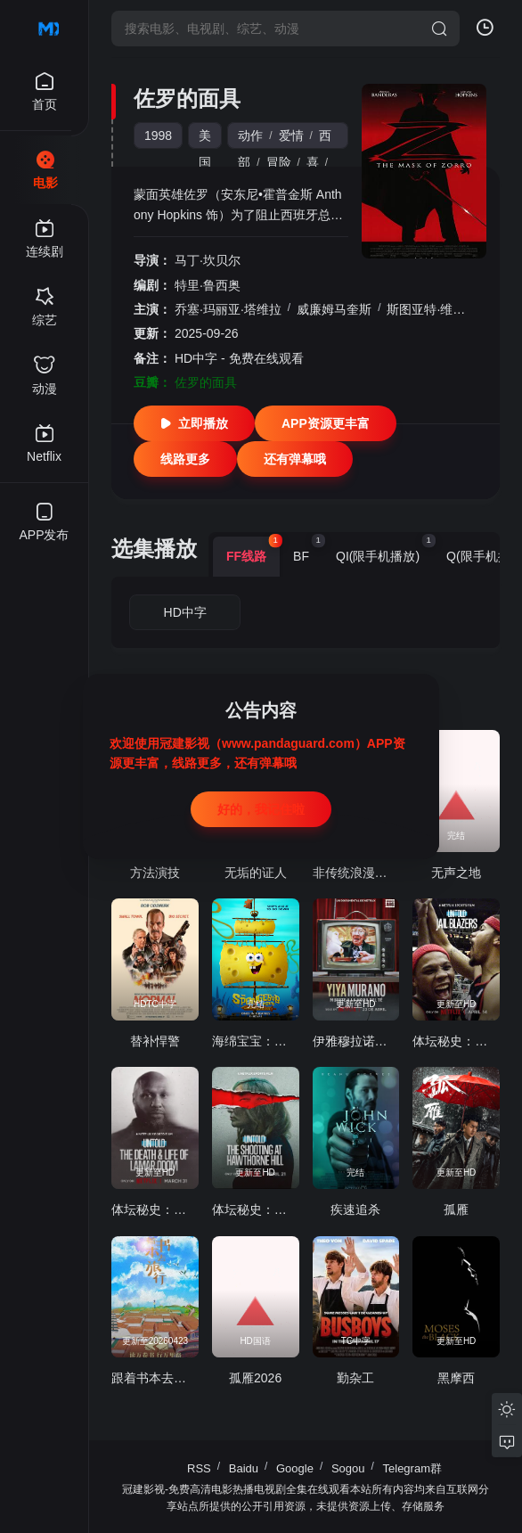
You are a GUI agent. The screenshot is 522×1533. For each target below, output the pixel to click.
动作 (250, 135)
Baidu (243, 1468)
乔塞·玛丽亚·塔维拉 (228, 309)
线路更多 (185, 459)
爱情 (291, 135)
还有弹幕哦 (295, 459)
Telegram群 (412, 1468)
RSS (199, 1468)
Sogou (348, 1468)
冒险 (278, 162)
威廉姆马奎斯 (334, 309)
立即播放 (194, 423)
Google (295, 1468)
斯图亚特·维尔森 (432, 309)
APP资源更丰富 (325, 423)
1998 (158, 135)
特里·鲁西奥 (208, 285)
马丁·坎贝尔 (208, 260)
